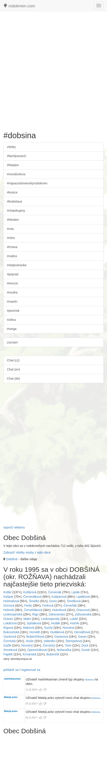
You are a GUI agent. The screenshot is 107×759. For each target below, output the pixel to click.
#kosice (12, 192)
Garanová (61, 636)
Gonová (8, 605)
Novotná (68, 627)
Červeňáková (33, 610)
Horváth (34, 632)
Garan (82, 636)
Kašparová (58, 596)
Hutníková (59, 610)
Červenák (55, 592)
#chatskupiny (16, 210)
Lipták (75, 592)
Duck (84, 645)
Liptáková (83, 596)
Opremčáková (37, 650)
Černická (9, 641)
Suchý (48, 627)
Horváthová (82, 632)
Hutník (74, 623)
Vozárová (9, 636)
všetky (11, 147)
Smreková (10, 650)
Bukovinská (11, 632)
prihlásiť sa (11, 670)
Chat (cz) (13, 360)
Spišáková (34, 623)
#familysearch (16, 156)
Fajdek (8, 654)
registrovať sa (30, 670)
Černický (49, 645)
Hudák (55, 623)
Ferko (28, 605)
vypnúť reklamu (14, 527)
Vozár (30, 641)
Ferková (48, 605)
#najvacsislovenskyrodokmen (27, 183)
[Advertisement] (53, 69)
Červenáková (32, 596)
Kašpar (8, 596)
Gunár (85, 650)
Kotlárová (29, 592)
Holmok (8, 610)
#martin (12, 301)
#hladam (13, 165)
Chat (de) (13, 378)
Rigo (35, 614)
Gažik (7, 645)
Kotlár (7, 592)
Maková (28, 627)
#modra (12, 292)
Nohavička (64, 650)
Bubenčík (52, 654)
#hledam (13, 219)
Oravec (8, 619)
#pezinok (13, 310)
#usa (10, 229)
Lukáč (74, 619)
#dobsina (89, 679)
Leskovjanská (12, 614)
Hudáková (57, 632)
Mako (27, 619)
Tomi (68, 645)
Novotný (27, 645)
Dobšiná (11, 559)
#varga (11, 329)
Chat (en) (13, 369)
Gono (53, 601)
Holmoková (11, 601)
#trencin (12, 283)
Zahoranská (83, 614)
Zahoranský (57, 614)
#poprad (12, 274)
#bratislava (14, 201)
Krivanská (29, 654)
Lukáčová (10, 623)
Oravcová (83, 610)
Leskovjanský (50, 619)
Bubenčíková (35, 636)
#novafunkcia (16, 174)
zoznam (12, 342)
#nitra (11, 238)
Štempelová (74, 641)
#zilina (11, 319)
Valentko (50, 641)
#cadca (12, 256)
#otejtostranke (17, 265)
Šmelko (34, 601)
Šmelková (73, 601)
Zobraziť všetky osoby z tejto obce (27, 552)
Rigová (8, 627)
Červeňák (70, 605)
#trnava (12, 247)
